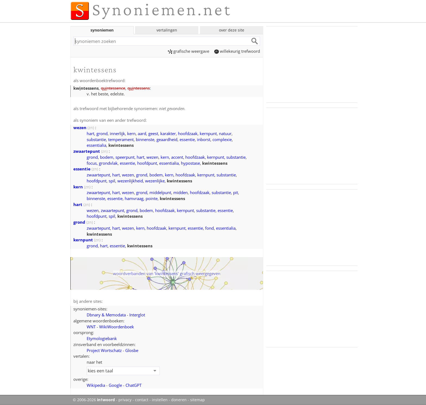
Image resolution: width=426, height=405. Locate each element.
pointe (152, 198)
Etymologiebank (102, 338)
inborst (203, 139)
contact (141, 399)
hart (90, 133)
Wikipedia (96, 385)
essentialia (96, 145)
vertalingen (166, 30)
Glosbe (131, 350)
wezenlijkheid (130, 180)
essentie (187, 139)
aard (142, 133)
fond (209, 228)
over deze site (231, 30)
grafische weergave (188, 51)
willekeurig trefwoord (237, 51)
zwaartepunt (86, 151)
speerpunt (124, 157)
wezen (79, 127)
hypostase (190, 163)
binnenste (145, 139)
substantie (96, 139)
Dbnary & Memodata (106, 314)
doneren (179, 399)
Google (115, 385)
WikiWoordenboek (116, 326)
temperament (121, 139)
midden (180, 192)
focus (92, 163)
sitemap (197, 399)
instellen (160, 399)
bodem (106, 157)
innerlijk (117, 133)
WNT (91, 326)
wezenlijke (155, 180)
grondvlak (108, 163)
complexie (222, 139)
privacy (124, 399)
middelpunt (160, 192)
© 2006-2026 (94, 399)
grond (102, 133)
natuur (225, 133)
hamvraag (134, 198)
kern (131, 133)
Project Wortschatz (104, 350)
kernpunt (208, 133)
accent (177, 157)
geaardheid (166, 139)
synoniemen (102, 30)
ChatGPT (134, 385)
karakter (168, 133)
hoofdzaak (188, 133)
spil (112, 180)
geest (153, 133)
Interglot (137, 314)
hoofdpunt (147, 163)
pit (235, 192)
